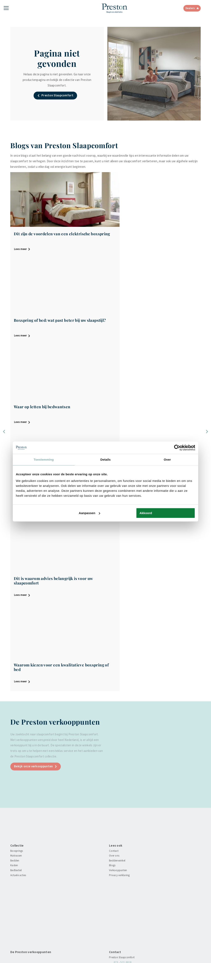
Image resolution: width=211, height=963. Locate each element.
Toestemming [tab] (44, 459)
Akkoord (145, 513)
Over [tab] (167, 459)
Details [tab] (105, 459)
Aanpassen (89, 513)
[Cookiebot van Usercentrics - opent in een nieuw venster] (177, 448)
